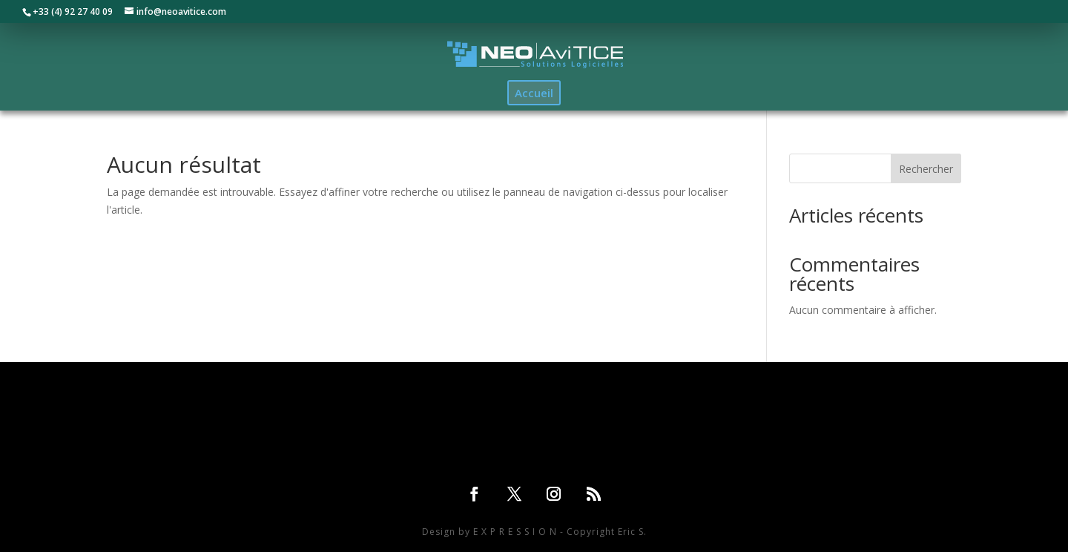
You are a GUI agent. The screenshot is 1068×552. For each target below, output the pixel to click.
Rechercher (926, 169)
